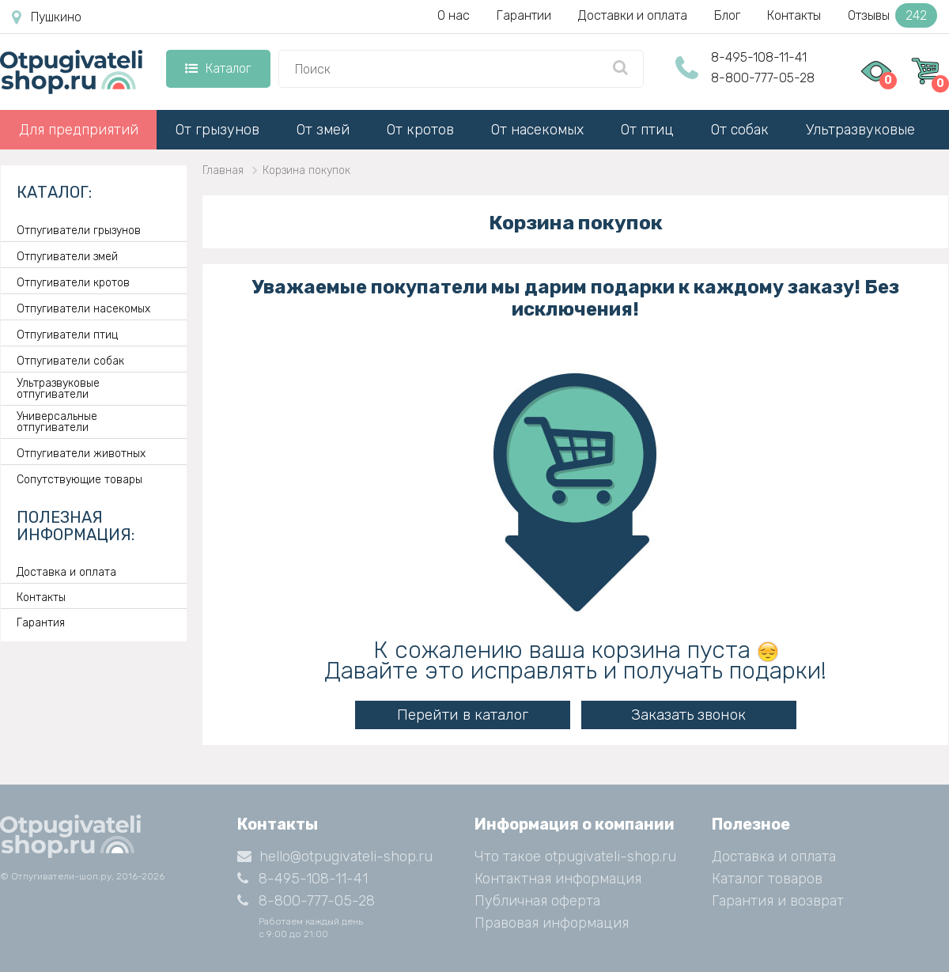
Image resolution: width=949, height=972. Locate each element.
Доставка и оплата (66, 572)
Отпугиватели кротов (73, 283)
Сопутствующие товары (79, 480)
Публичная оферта (537, 901)
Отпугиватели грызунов (79, 230)
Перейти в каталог (462, 714)
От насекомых (537, 129)
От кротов (420, 129)
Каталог (218, 68)
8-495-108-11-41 (759, 57)
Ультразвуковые (860, 129)
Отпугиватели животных (81, 454)
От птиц (647, 129)
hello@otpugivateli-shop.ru (335, 856)
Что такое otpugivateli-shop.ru (575, 856)
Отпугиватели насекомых (83, 309)
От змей (323, 129)
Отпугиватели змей (67, 257)
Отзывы (892, 15)
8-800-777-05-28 (763, 77)
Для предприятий (78, 129)
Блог (727, 15)
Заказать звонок (688, 714)
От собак (740, 129)
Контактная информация (558, 879)
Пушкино (46, 17)
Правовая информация (552, 923)
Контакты (794, 15)
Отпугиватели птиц (67, 335)
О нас (453, 15)
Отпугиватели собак (70, 361)
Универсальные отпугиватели (57, 422)
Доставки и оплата (632, 15)
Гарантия (41, 623)
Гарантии (524, 15)
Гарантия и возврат (778, 901)
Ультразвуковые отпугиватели (58, 389)
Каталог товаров (767, 879)
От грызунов (217, 129)
